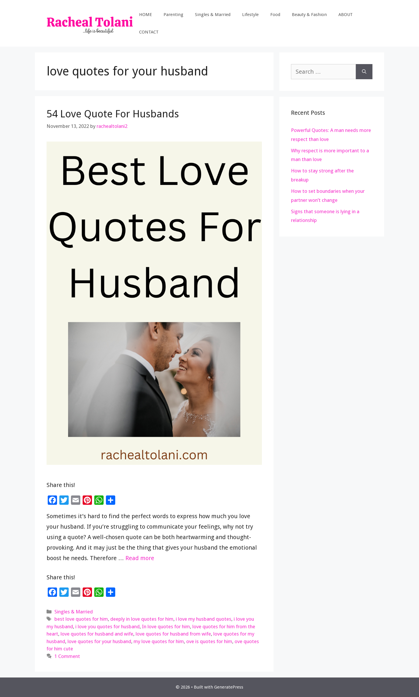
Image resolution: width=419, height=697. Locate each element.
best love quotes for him (81, 619)
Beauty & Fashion (309, 14)
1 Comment (67, 656)
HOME (145, 14)
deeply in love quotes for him (141, 619)
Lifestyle (250, 14)
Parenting (173, 14)
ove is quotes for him (209, 641)
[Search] (364, 71)
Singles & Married (212, 14)
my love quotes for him (159, 641)
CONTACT (149, 32)
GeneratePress (228, 687)
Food (275, 14)
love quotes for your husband (99, 641)
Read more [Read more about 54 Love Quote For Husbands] (139, 558)
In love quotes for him (166, 626)
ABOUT (345, 14)
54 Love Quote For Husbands (113, 114)
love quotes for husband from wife (173, 634)
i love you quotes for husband (107, 626)
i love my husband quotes (203, 619)
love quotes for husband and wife (97, 634)
